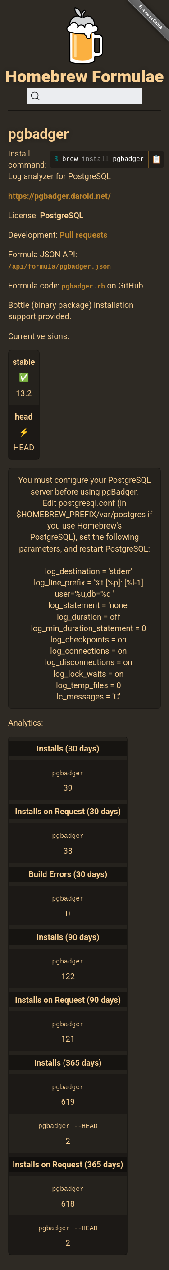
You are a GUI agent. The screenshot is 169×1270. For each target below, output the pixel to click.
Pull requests (83, 235)
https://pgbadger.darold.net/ (59, 196)
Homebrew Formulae (84, 76)
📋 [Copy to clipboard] (156, 159)
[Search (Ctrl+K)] (84, 96)
